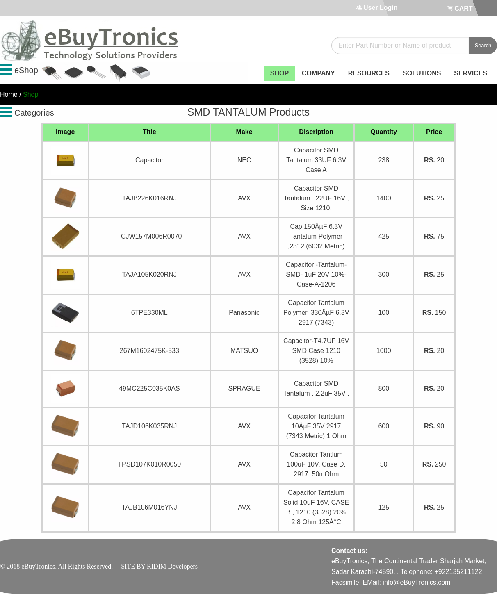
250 (434, 464)
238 (383, 160)
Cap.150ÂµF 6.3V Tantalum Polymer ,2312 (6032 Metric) (316, 236)
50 (384, 464)
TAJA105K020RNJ (149, 274)
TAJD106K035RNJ (149, 426)
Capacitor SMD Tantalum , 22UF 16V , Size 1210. (316, 198)
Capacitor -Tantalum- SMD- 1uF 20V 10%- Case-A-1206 (316, 274)
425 (383, 236)
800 (383, 388)
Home (9, 94)
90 (434, 426)
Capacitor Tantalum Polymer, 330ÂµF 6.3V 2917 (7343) (316, 312)
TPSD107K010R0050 (149, 464)
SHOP (279, 73)
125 (383, 507)
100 (383, 312)
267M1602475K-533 (149, 350)
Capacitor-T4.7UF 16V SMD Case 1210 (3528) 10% (316, 350)
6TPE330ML (149, 312)
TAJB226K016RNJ (149, 198)
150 (434, 312)
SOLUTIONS (422, 73)
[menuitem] (279, 73)
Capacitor (149, 160)
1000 (383, 350)
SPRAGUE (244, 388)
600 (383, 426)
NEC (244, 160)
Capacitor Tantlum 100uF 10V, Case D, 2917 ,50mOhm (316, 464)
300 (383, 274)
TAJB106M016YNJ (149, 507)
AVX (244, 198)
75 (434, 236)
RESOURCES (369, 73)
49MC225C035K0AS (149, 388)
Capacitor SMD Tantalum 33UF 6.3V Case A (316, 160)
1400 (383, 198)
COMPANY (318, 73)
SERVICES (470, 73)
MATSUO (244, 350)
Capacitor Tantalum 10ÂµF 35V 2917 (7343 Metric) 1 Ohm (316, 426)
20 (434, 160)
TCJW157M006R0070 (149, 236)
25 (434, 198)
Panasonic (244, 312)
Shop (30, 94)
